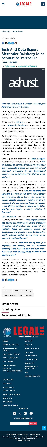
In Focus (29, 352)
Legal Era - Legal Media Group (31, 434)
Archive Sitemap (10, 405)
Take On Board (32, 348)
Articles (29, 341)
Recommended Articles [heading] (17, 315)
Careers (16, 437)
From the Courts (10, 345)
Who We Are (7, 437)
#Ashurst (7, 291)
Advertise (7, 402)
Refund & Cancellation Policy (12, 370)
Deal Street (8, 361)
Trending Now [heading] (11, 309)
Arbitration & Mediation (31, 368)
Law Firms (7, 383)
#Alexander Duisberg (23, 291)
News (5, 341)
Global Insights (6, 31)
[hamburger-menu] (3, 4)
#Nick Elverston (26, 295)
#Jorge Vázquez (10, 295)
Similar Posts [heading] (10, 303)
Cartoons (7, 398)
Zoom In (29, 345)
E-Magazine (8, 387)
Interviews (8, 380)
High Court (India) (11, 354)
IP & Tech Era (31, 359)
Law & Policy (31, 356)
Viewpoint (29, 363)
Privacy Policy (15, 438)
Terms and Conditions (29, 438)
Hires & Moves (9, 365)
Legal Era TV (9, 391)
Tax (26, 372)
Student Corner (32, 376)
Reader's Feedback (11, 394)
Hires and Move (18, 31)
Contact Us (40, 437)
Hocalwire (27, 440)
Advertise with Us (27, 437)
